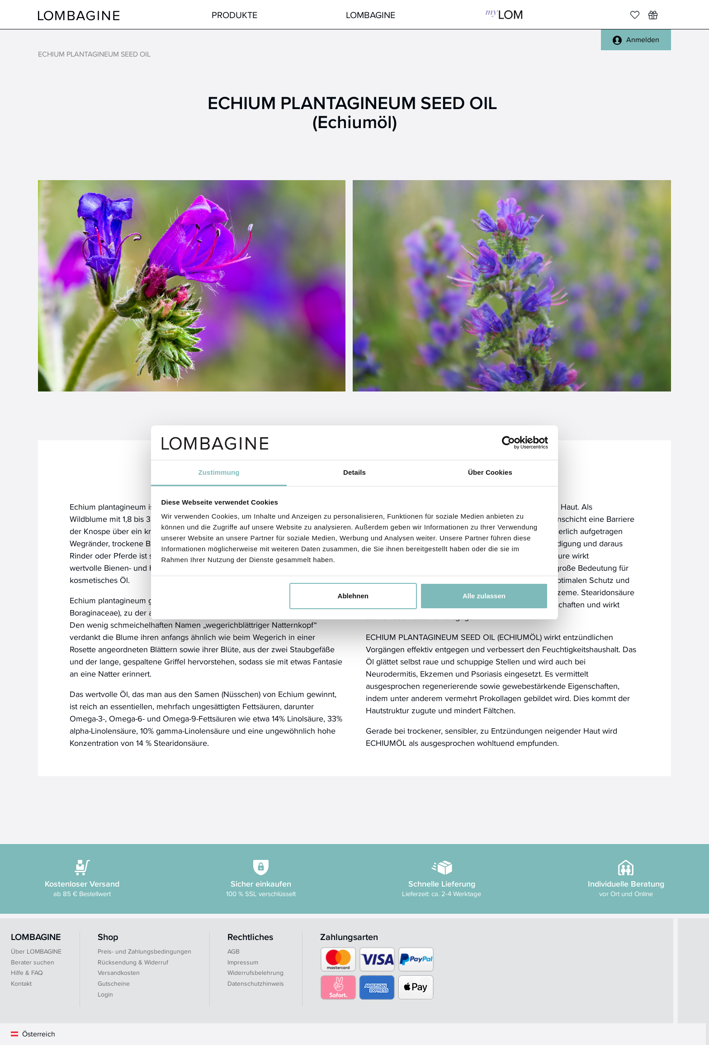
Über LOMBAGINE (36, 951)
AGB (233, 951)
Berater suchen (32, 962)
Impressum (242, 962)
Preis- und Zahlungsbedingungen (144, 951)
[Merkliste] (634, 15)
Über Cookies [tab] (490, 472)
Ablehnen (353, 596)
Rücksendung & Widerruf (133, 962)
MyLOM (504, 15)
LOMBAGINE (370, 14)
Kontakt (21, 983)
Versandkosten (119, 972)
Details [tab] (354, 472)
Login (105, 994)
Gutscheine (114, 983)
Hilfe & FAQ (27, 972)
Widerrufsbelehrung (255, 972)
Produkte (234, 14)
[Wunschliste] (652, 15)
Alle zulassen (484, 596)
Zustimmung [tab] (219, 472)
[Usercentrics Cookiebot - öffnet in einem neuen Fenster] (508, 442)
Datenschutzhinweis (255, 983)
